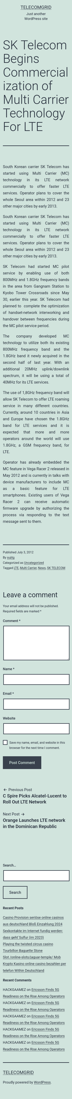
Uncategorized (34, 563)
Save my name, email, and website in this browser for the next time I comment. (37, 745)
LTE (16, 568)
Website (9, 718)
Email (8, 693)
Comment (11, 621)
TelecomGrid (36, 7)
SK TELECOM (56, 568)
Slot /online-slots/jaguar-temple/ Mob (32, 957)
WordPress (42, 1082)
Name (8, 669)
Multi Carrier (28, 568)
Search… (9, 865)
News (42, 568)
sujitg (11, 557)
